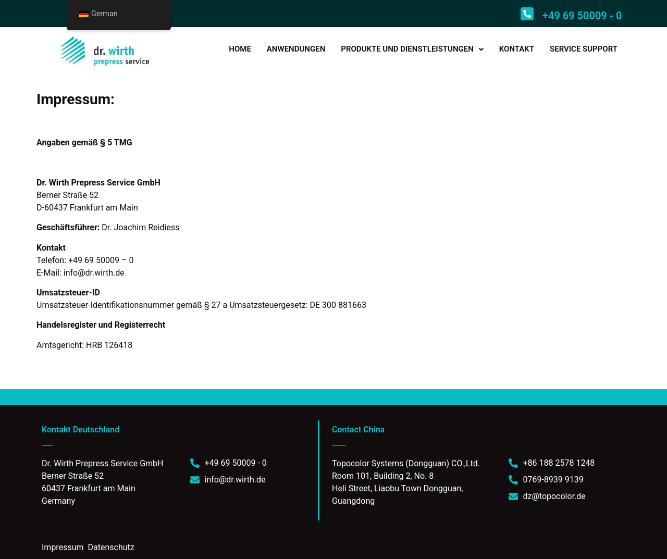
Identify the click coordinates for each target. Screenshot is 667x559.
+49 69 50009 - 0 (582, 15)
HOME (240, 49)
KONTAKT (516, 49)
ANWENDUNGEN (296, 49)
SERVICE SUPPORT (583, 49)
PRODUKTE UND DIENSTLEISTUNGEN (412, 49)
